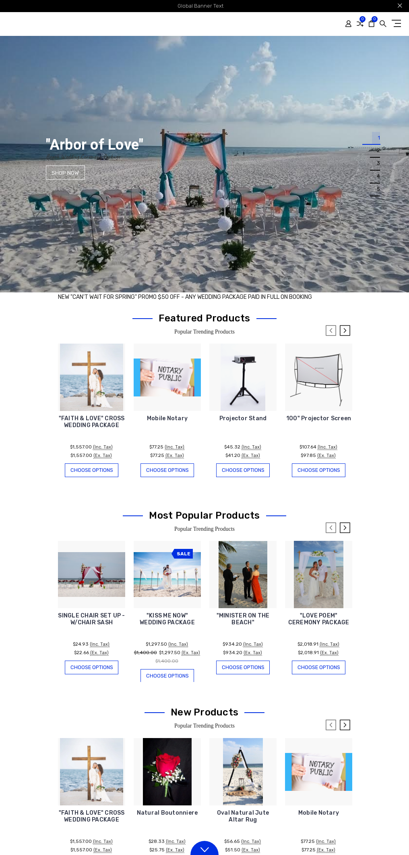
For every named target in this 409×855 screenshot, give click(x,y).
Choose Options (92, 470)
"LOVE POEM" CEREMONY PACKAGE (318, 620)
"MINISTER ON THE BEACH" (243, 620)
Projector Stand (243, 418)
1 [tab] (379, 138)
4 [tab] (378, 176)
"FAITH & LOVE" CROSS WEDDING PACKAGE (92, 422)
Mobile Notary (167, 418)
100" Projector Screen (318, 418)
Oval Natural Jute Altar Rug (243, 817)
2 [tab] (378, 151)
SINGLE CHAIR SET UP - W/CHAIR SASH (91, 620)
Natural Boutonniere (167, 814)
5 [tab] (378, 189)
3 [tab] (378, 164)
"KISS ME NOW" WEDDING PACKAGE (167, 620)
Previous (331, 331)
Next (345, 331)
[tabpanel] (204, 164)
